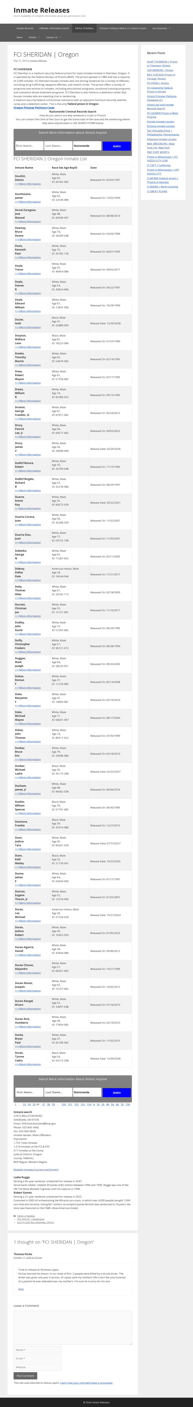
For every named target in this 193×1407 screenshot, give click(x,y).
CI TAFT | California (159, 165)
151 (70, 1104)
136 (127, 1104)
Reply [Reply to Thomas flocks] (21, 1289)
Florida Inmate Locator (160, 121)
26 (103, 1104)
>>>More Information (28, 184)
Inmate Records (25, 28)
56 (113, 1104)
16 (98, 1104)
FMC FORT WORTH (158, 152)
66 (117, 1104)
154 (89, 1104)
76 (122, 1104)
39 (53, 1104)
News (20, 37)
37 (43, 1104)
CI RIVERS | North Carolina (162, 186)
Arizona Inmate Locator (161, 126)
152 (76, 1104)
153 (83, 1104)
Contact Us (55, 37)
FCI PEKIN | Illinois (158, 83)
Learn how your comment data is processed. (86, 1383)
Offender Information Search (54, 28)
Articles (36, 37)
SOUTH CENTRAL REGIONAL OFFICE (35, 1222)
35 (34, 1104)
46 (108, 1104)
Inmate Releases (42, 10)
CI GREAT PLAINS (157, 191)
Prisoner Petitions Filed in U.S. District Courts (123, 28)
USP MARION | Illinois (160, 70)
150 (64, 1104)
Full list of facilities (84, 28)
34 (29, 1104)
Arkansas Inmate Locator (162, 139)
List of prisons (163, 28)
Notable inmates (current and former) (36, 1169)
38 (48, 1104)
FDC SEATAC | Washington (30, 1219)
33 (24, 1104)
